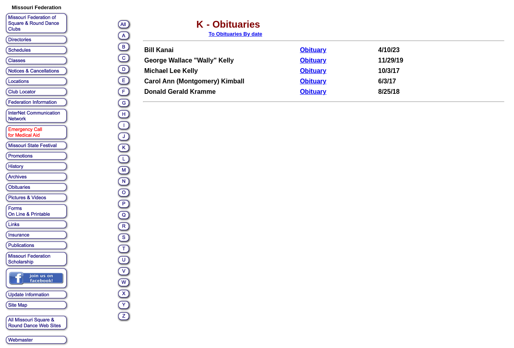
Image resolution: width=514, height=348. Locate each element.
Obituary (313, 50)
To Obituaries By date (235, 34)
